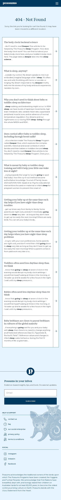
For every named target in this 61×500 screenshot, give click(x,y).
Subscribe (30, 401)
